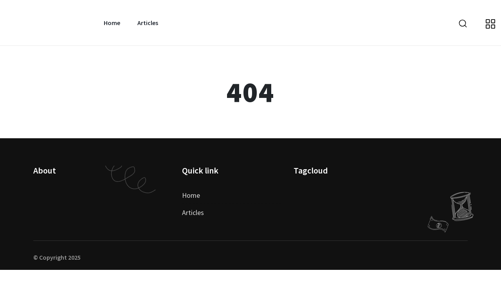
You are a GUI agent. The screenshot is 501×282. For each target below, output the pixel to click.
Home (112, 23)
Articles (147, 23)
